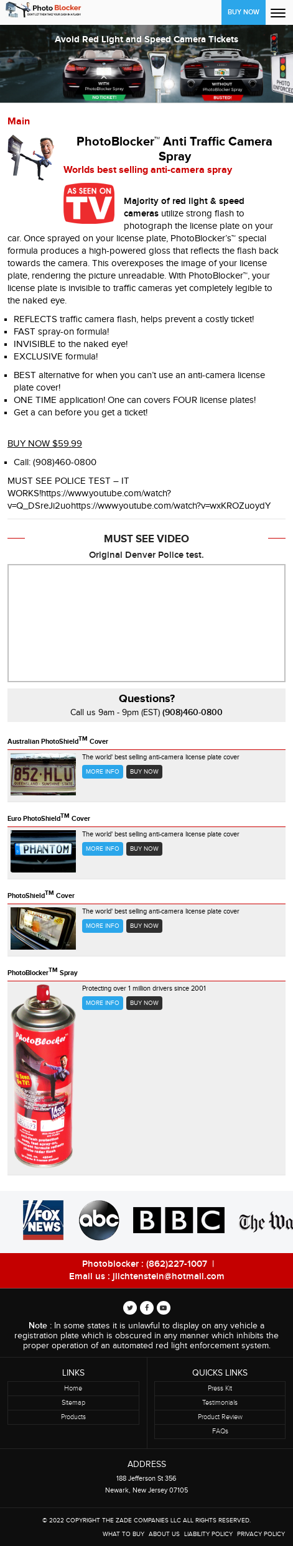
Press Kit (220, 1388)
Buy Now (243, 12)
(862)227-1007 (176, 1264)
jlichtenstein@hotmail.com (169, 1276)
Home (73, 1388)
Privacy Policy (261, 1534)
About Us (164, 1534)
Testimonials (220, 1403)
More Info (102, 771)
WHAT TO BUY (123, 1534)
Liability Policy (208, 1534)
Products (73, 1417)
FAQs (220, 1431)
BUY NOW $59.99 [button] (44, 443)
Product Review (220, 1417)
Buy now (144, 771)
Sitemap (73, 1403)
